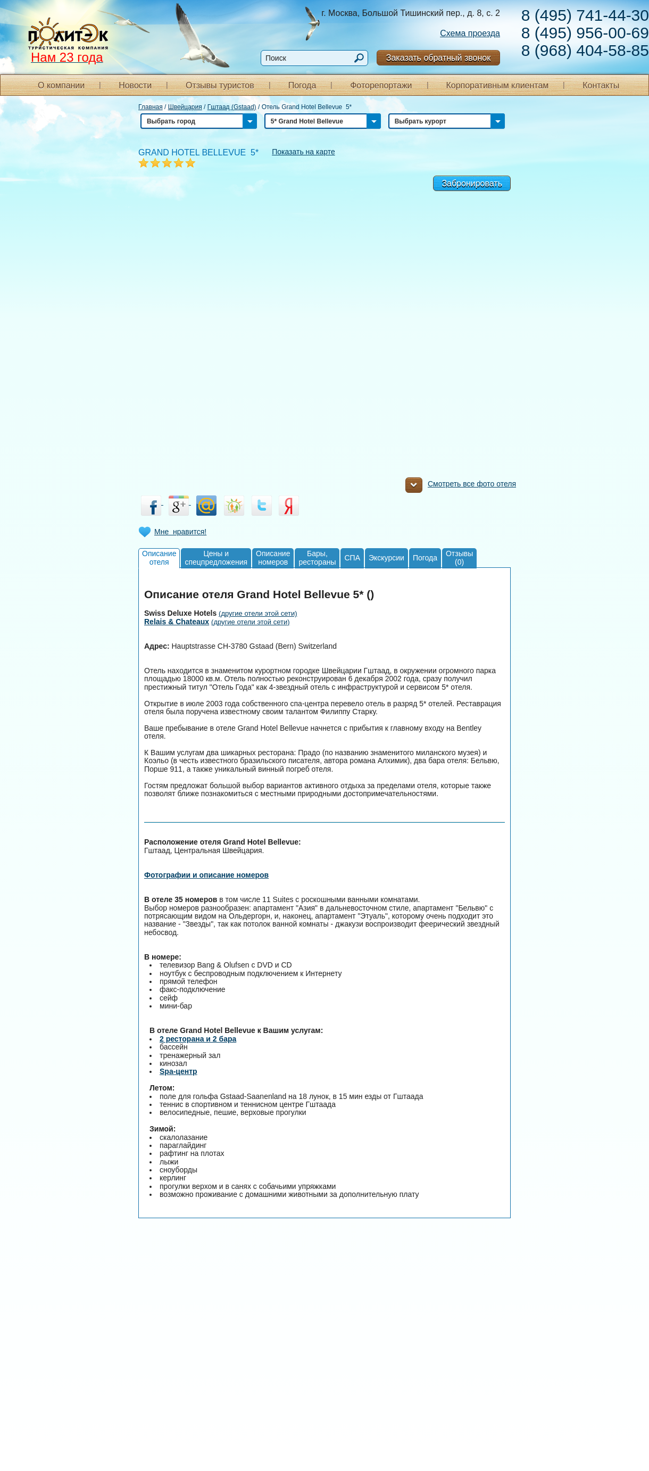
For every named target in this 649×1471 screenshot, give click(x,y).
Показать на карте (303, 151)
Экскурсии (386, 557)
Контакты (601, 85)
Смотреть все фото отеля (460, 486)
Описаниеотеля (159, 557)
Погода (302, 85)
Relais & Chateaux (176, 621)
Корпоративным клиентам (497, 85)
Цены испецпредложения (216, 557)
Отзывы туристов (220, 85)
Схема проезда (470, 33)
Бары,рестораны (317, 557)
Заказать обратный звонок (438, 57)
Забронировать (472, 183)
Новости (135, 85)
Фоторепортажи (381, 85)
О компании (61, 85)
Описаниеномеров (273, 557)
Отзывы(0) (459, 557)
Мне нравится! (180, 531)
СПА (352, 557)
